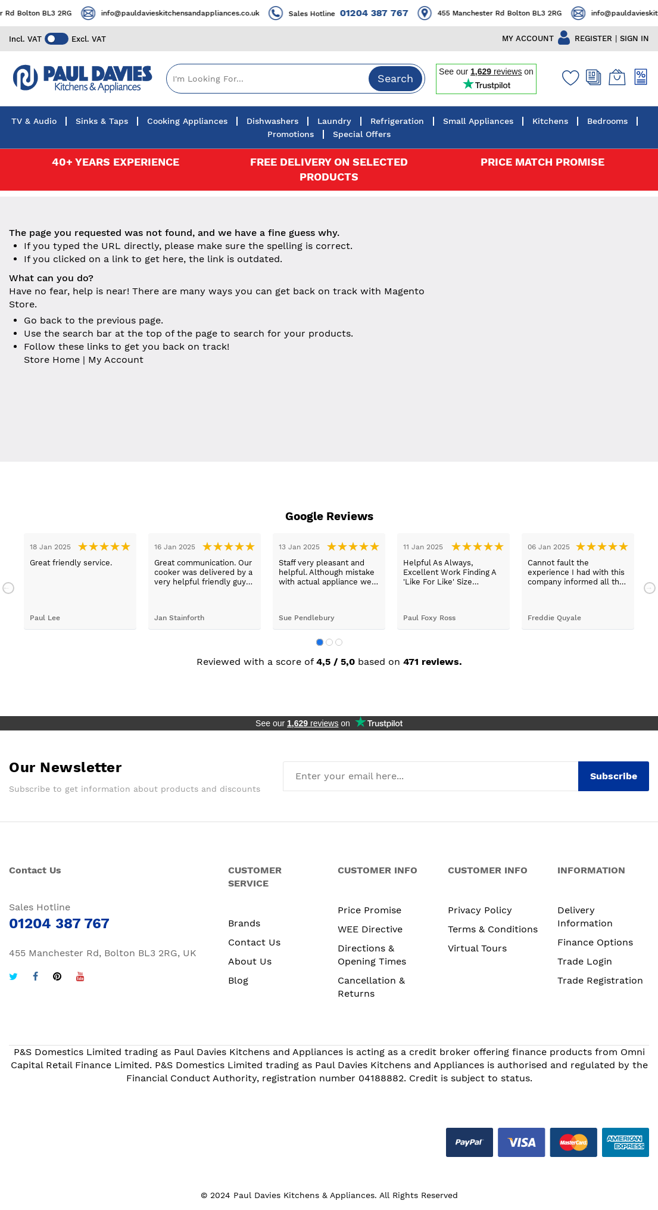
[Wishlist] (568, 77)
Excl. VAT (88, 39)
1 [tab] (319, 642)
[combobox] (295, 79)
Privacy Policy (480, 910)
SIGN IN (634, 38)
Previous (8, 588)
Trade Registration (600, 980)
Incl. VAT (25, 39)
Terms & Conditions (493, 929)
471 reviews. (432, 661)
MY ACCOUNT (528, 38)
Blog (238, 980)
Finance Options (595, 942)
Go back (43, 320)
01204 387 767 (387, 12)
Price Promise (369, 910)
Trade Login (584, 961)
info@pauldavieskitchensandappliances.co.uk (193, 13)
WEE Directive (370, 929)
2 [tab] (329, 642)
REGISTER (593, 38)
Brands (244, 923)
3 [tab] (338, 642)
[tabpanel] (80, 581)
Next (650, 588)
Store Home (52, 359)
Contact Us (254, 942)
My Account (116, 359)
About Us (250, 961)
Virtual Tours (477, 948)
